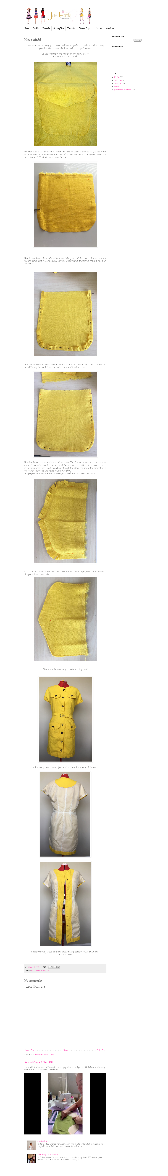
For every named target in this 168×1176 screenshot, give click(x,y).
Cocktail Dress (43, 1141)
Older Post (101, 1050)
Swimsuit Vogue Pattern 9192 (38, 1062)
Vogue (116, 86)
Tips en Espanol (85, 28)
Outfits (36, 28)
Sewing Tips (59, 28)
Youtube (99, 28)
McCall (116, 77)
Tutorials (46, 28)
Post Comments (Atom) (44, 1055)
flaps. (33, 970)
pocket (38, 970)
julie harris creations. (122, 90)
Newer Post (29, 1050)
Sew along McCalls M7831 (48, 1155)
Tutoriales (71, 28)
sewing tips (45, 970)
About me (110, 28)
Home (27, 28)
